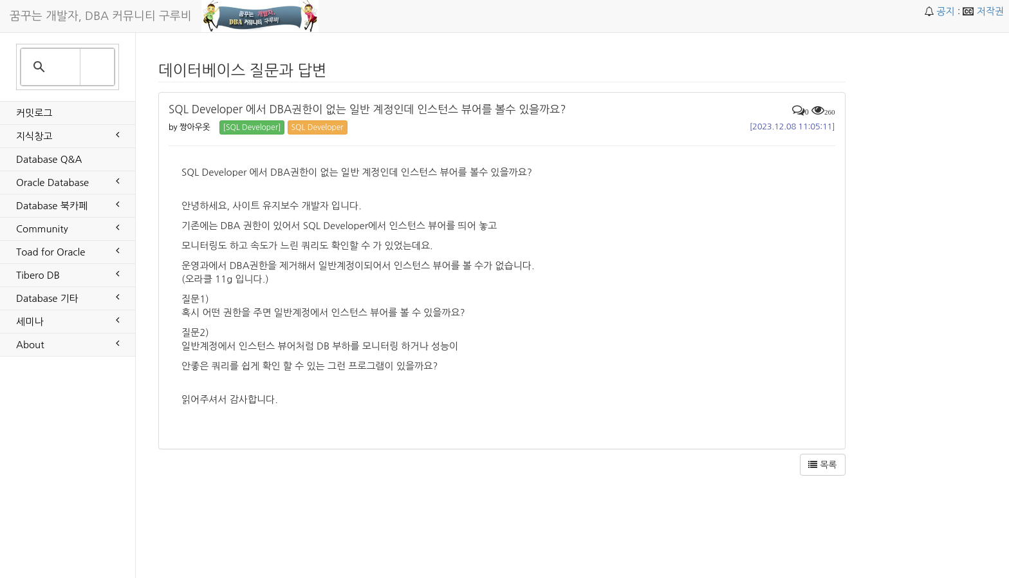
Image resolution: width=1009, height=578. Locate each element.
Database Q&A (49, 159)
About (67, 344)
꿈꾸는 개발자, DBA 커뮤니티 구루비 (101, 16)
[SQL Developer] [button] (252, 127)
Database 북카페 (67, 204)
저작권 (990, 11)
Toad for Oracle (67, 251)
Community (67, 228)
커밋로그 (34, 113)
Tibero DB (67, 274)
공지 (945, 11)
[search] (65, 67)
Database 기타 (67, 297)
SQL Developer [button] (318, 127)
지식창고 (67, 135)
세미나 (67, 320)
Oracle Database (67, 181)
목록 (822, 464)
